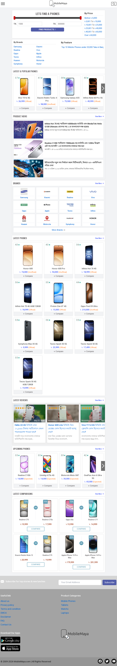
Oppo (16, 53)
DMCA (4, 613)
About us (5, 601)
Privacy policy (7, 605)
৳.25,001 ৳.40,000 (93, 28)
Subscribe (109, 582)
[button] (103, 88)
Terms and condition (11, 609)
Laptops (65, 613)
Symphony (18, 64)
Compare (35, 529)
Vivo (38, 50)
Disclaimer (6, 616)
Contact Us (6, 624)
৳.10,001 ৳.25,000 (93, 25)
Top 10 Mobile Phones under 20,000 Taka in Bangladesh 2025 (88, 47)
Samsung (18, 47)
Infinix (38, 57)
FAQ (2, 620)
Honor (38, 64)
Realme (17, 50)
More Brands (58, 230)
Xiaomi (39, 47)
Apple (38, 53)
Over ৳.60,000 (90, 35)
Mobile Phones (68, 601)
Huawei (17, 60)
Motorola (40, 60)
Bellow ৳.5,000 (90, 18)
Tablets (64, 605)
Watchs (65, 609)
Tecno (16, 57)
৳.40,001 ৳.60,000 (93, 32)
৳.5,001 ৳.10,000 (92, 21)
